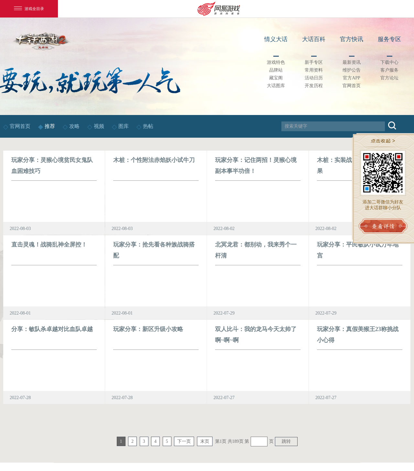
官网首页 (352, 85)
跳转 (286, 441)
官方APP (351, 77)
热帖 (148, 126)
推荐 (50, 126)
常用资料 (314, 70)
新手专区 (314, 62)
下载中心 (389, 62)
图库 (123, 126)
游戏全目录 (29, 8)
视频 (99, 126)
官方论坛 (389, 77)
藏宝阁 (276, 77)
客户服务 (389, 70)
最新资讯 (352, 62)
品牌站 (276, 70)
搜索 (392, 125)
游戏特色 (276, 62)
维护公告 (352, 70)
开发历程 (314, 85)
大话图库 (276, 85)
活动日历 (314, 77)
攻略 (74, 126)
